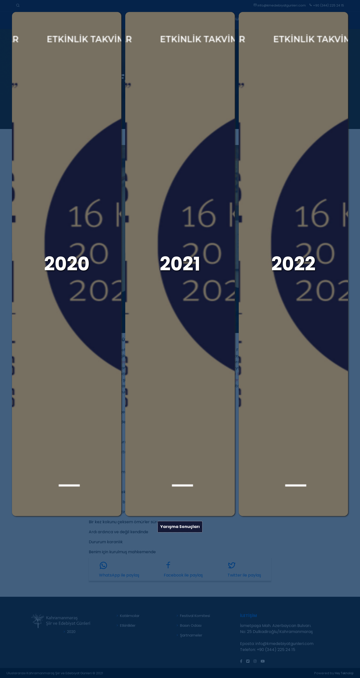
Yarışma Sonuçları (180, 565)
